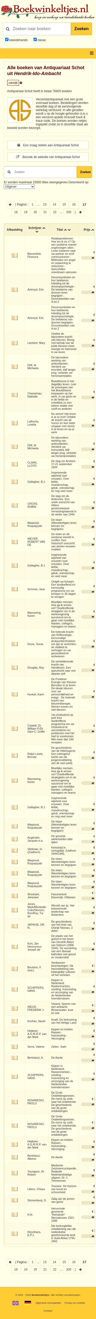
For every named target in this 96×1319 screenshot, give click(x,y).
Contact (48, 1310)
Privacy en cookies (75, 1302)
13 (44, 204)
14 (54, 204)
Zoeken (81, 29)
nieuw (41, 40)
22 (54, 212)
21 (45, 212)
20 (35, 212)
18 (16, 212)
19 (25, 212)
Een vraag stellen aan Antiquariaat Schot (48, 145)
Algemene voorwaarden (48, 1302)
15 (64, 204)
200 (68, 212)
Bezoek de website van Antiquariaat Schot (48, 157)
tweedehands (18, 40)
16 (74, 204)
